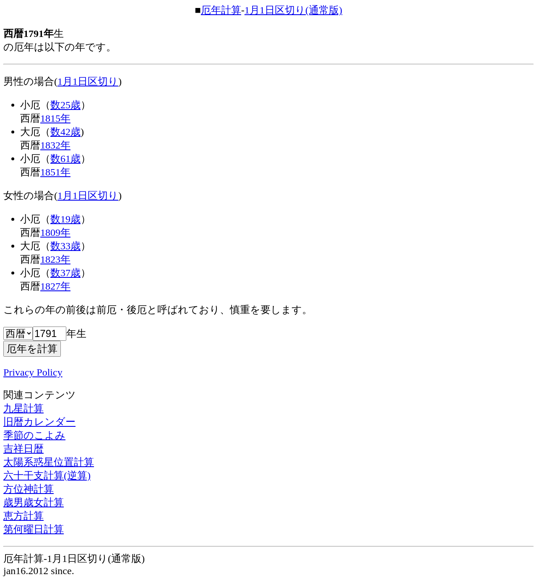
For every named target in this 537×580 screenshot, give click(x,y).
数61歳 (65, 158)
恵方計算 (23, 515)
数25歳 (65, 104)
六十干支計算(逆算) (47, 475)
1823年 (55, 259)
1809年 (55, 232)
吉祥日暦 (23, 448)
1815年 (55, 118)
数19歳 (65, 219)
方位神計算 (28, 488)
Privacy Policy (33, 372)
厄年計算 (221, 10)
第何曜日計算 (33, 529)
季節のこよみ (34, 435)
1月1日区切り (87, 81)
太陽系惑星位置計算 (48, 462)
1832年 (55, 145)
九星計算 (23, 408)
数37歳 (65, 272)
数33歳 (65, 245)
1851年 (55, 172)
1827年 (55, 286)
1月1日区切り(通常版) (293, 10)
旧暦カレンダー (39, 421)
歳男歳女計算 (33, 502)
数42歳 (65, 131)
